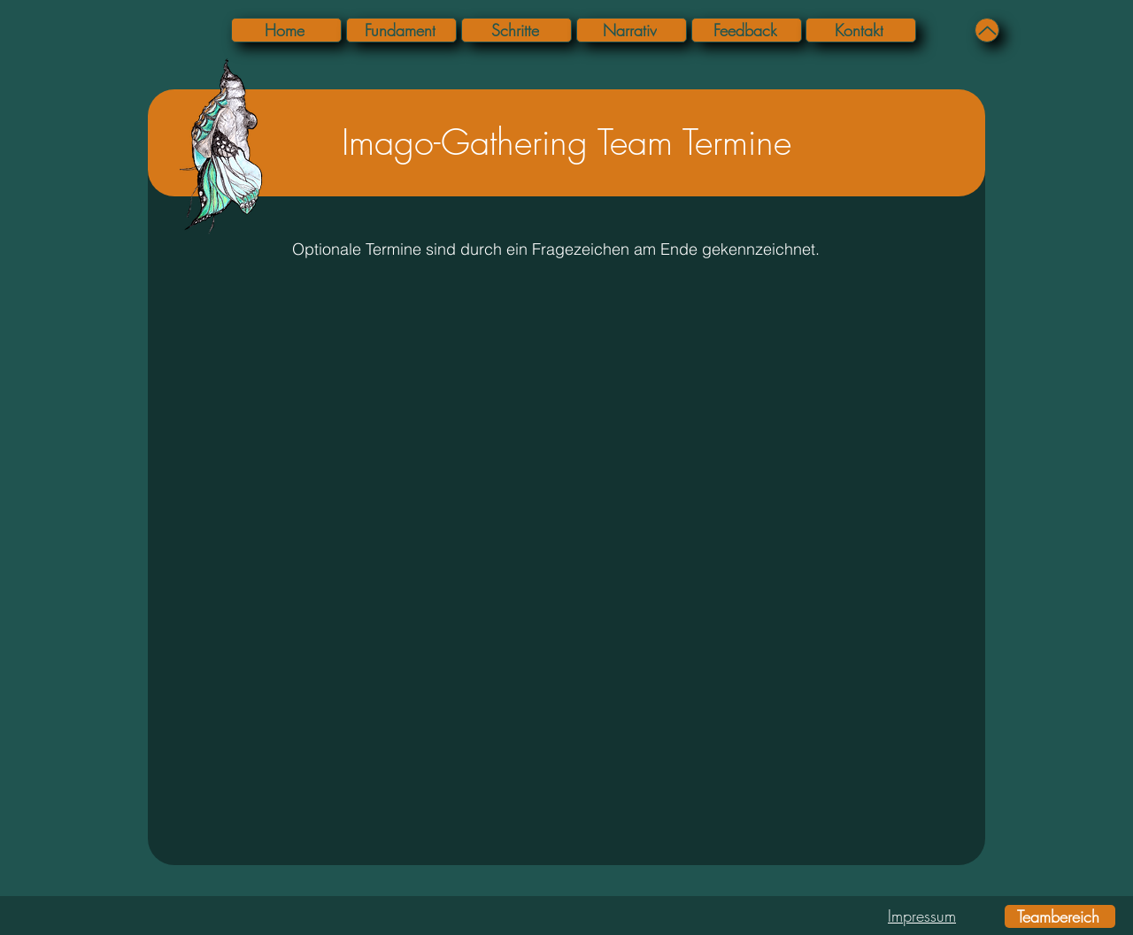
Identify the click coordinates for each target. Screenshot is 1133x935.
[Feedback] (746, 30)
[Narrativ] (631, 30)
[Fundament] (401, 30)
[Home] (286, 30)
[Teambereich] (1060, 916)
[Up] (987, 30)
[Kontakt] (860, 30)
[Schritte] (516, 30)
